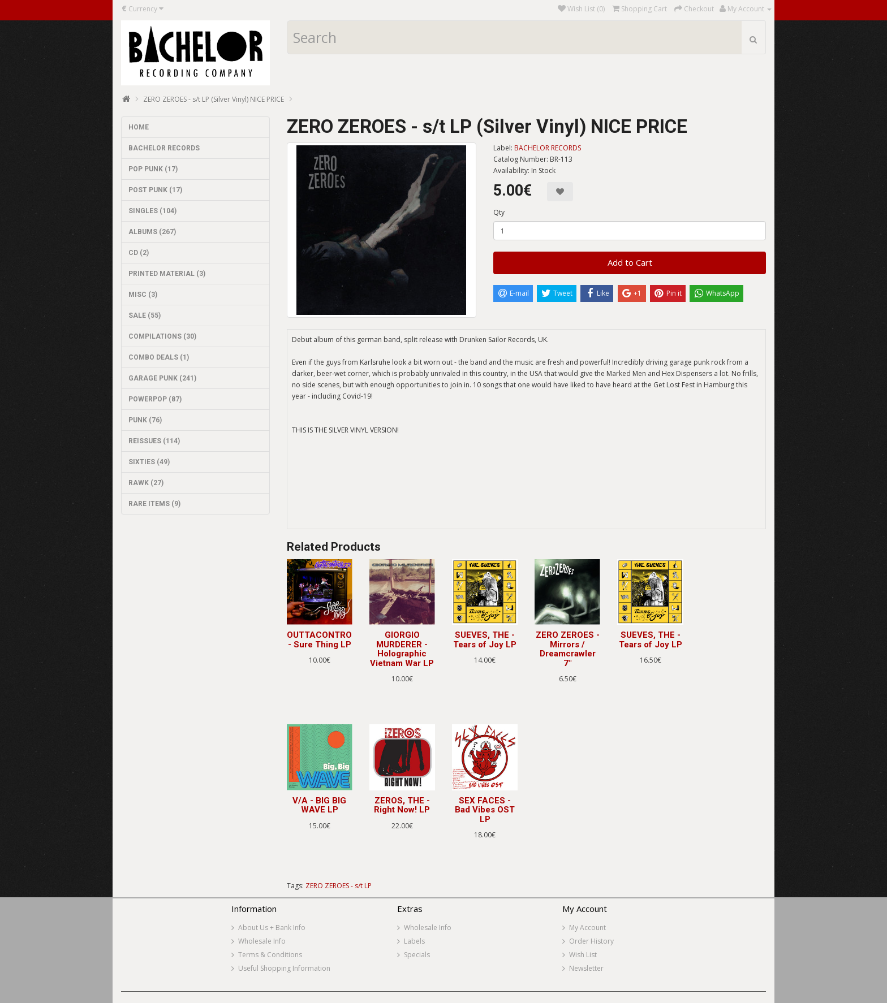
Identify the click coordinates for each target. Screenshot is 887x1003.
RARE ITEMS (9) (154, 504)
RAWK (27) (145, 483)
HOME (138, 127)
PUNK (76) (145, 420)
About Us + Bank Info (271, 927)
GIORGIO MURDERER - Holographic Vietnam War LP (402, 649)
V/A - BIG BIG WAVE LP (319, 805)
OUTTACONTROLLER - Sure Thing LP (330, 640)
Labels (414, 941)
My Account (587, 927)
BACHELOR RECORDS (164, 148)
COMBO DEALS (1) (158, 357)
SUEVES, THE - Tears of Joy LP (484, 640)
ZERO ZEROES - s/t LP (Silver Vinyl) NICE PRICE (213, 99)
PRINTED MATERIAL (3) (166, 274)
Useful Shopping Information (284, 968)
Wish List (583, 954)
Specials (417, 954)
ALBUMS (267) (152, 232)
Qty (499, 212)
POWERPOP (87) (155, 399)
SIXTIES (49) (149, 462)
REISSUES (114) (154, 441)
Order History (591, 941)
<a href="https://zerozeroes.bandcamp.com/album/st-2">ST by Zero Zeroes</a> (526, 487)
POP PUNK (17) (153, 169)
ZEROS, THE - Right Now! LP (402, 805)
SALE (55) (144, 315)
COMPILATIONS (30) (162, 336)
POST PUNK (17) (155, 190)
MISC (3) (142, 295)
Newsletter (586, 968)
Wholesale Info (262, 941)
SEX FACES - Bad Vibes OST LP (485, 810)
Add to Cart (630, 262)
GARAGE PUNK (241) (162, 378)
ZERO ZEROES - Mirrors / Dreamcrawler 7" (568, 649)
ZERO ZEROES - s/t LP (338, 885)
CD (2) (138, 253)
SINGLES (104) (152, 211)
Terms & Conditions (270, 954)
